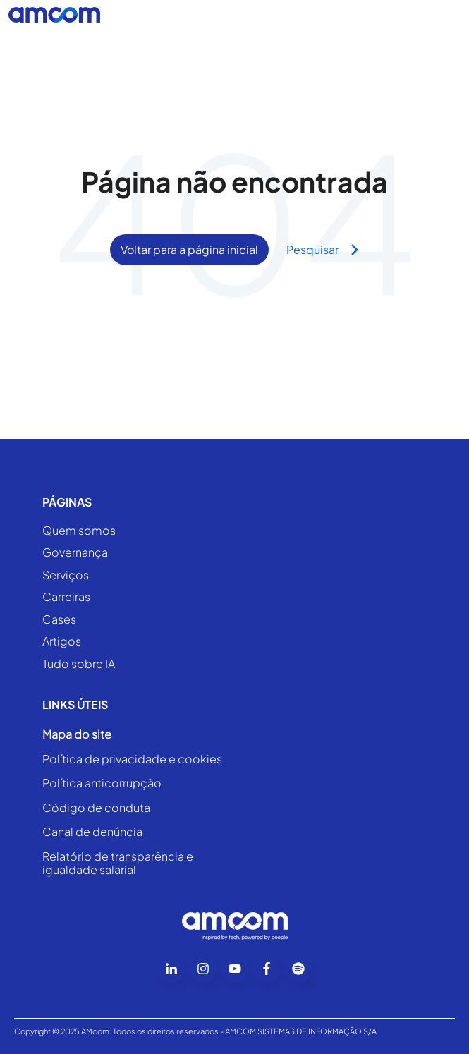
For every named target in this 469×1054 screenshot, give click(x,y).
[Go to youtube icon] (235, 969)
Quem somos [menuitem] (79, 531)
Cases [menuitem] (59, 620)
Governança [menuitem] (75, 553)
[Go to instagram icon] (203, 969)
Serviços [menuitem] (65, 575)
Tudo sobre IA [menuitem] (78, 664)
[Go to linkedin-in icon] (171, 969)
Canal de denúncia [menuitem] (92, 832)
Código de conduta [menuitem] (96, 808)
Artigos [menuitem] (61, 642)
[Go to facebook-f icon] (266, 969)
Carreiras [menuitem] (66, 597)
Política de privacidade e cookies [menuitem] (132, 759)
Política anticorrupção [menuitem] (102, 783)
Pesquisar (322, 249)
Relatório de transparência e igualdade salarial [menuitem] (117, 863)
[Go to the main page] (54, 15)
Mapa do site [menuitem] (76, 734)
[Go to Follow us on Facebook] (298, 969)
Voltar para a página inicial (189, 249)
